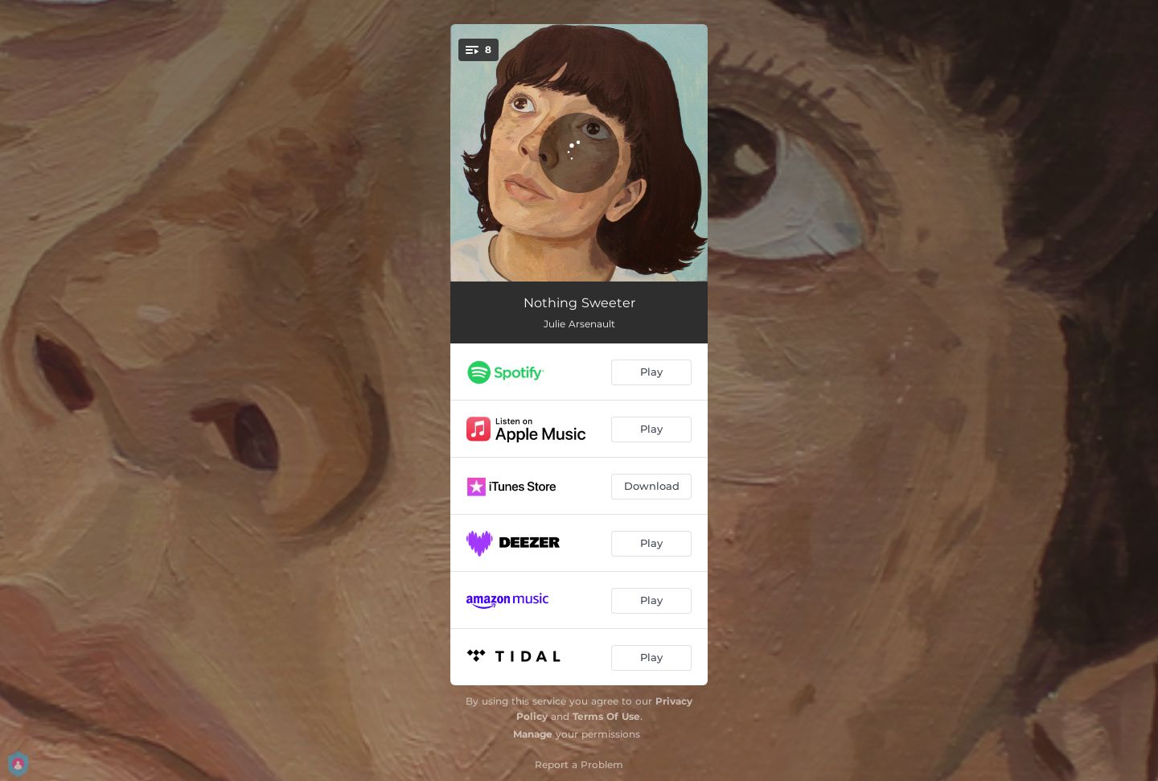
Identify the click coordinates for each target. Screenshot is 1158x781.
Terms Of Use (606, 716)
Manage (532, 734)
